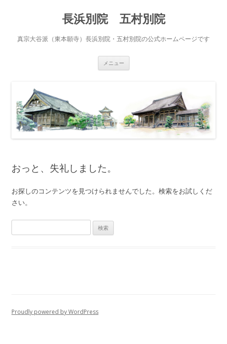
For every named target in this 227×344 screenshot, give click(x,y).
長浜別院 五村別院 (113, 18)
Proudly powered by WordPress (54, 312)
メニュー (113, 62)
